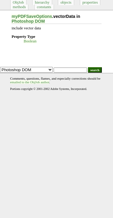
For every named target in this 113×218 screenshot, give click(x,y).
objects (66, 2)
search (94, 70)
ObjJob (18, 2)
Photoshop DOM (28, 21)
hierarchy (42, 2)
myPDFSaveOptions (31, 16)
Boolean (30, 41)
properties (90, 2)
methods (19, 7)
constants (44, 7)
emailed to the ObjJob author (29, 82)
